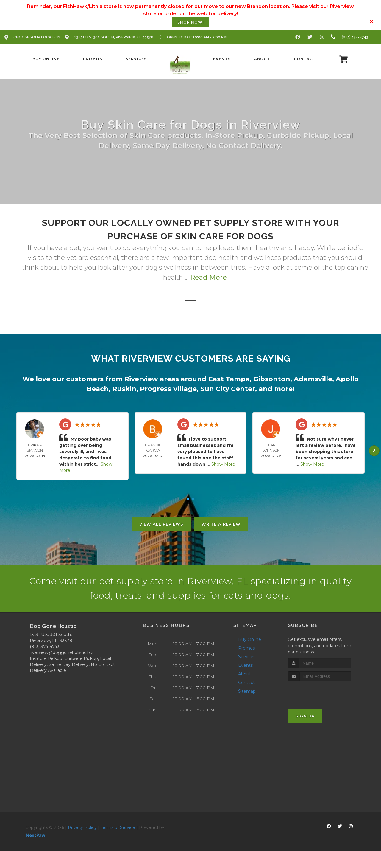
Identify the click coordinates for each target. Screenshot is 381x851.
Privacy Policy (82, 827)
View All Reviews (161, 524)
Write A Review (221, 524)
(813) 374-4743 (45, 646)
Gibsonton (271, 379)
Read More (208, 277)
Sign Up (305, 716)
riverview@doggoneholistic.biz (61, 652)
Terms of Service (118, 827)
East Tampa (229, 379)
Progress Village (168, 389)
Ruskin (124, 389)
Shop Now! (190, 22)
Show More (223, 464)
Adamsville (313, 379)
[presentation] (319, 692)
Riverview (141, 379)
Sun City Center (227, 389)
